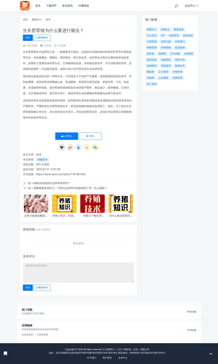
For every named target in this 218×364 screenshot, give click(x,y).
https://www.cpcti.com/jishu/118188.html (61, 174)
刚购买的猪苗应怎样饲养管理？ (52, 183)
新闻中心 (37, 19)
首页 (38, 5)
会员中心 (122, 357)
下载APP (51, 5)
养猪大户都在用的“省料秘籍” (92, 215)
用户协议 (107, 357)
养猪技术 (43, 159)
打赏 (90, 136)
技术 (48, 19)
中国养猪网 (42, 334)
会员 (191, 5)
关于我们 (91, 357)
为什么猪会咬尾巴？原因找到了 (121, 215)
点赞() (66, 136)
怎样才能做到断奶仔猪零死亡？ (36, 215)
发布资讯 (67, 5)
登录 (27, 37)
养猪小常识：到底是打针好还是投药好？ (64, 215)
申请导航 (191, 311)
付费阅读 (83, 5)
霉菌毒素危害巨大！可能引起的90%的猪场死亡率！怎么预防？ (70, 188)
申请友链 (191, 330)
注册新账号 (42, 37)
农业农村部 (27, 334)
